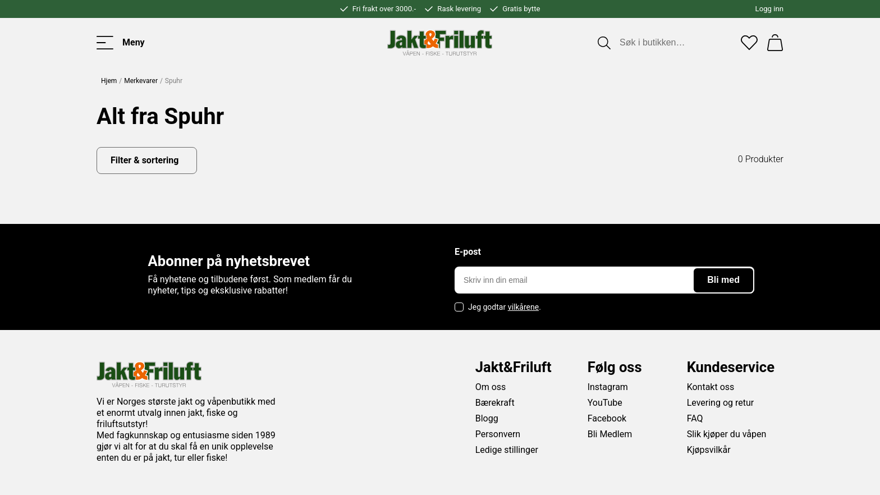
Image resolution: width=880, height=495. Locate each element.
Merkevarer (141, 81)
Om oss (490, 387)
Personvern (498, 434)
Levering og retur (720, 402)
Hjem (109, 81)
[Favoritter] (749, 42)
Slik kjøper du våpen (727, 434)
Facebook (607, 418)
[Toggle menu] (121, 42)
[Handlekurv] (775, 42)
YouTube (605, 402)
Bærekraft (495, 402)
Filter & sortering (144, 160)
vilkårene (523, 306)
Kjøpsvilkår (709, 449)
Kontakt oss (711, 387)
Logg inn (769, 8)
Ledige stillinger (506, 449)
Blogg (486, 418)
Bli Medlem (610, 434)
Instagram (608, 387)
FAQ (695, 418)
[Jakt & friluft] (439, 43)
